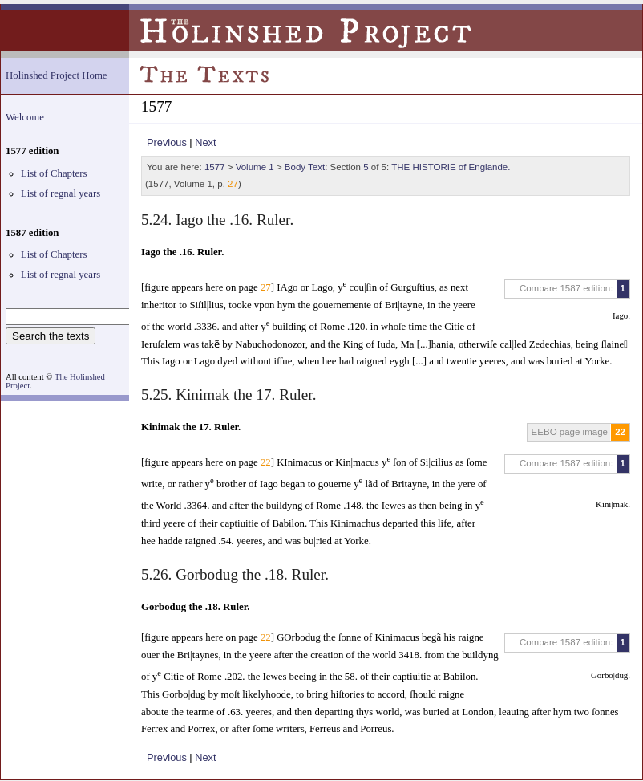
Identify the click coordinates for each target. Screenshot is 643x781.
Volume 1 (255, 167)
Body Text (305, 167)
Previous (167, 142)
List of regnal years (60, 193)
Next (205, 142)
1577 (214, 167)
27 (233, 184)
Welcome (25, 117)
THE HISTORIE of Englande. (450, 167)
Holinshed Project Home (56, 75)
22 (620, 432)
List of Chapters (54, 173)
